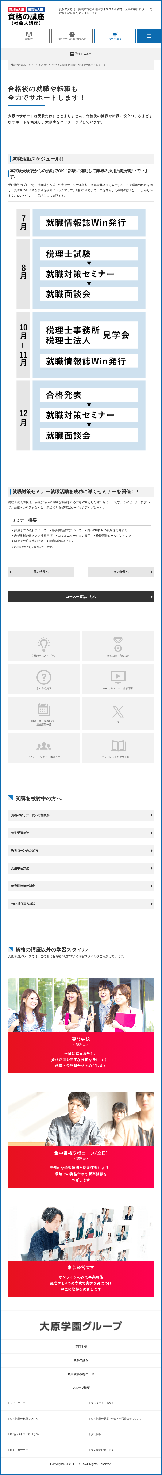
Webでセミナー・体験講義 (118, 688)
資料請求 (28, 36)
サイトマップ (17, 1403)
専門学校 (81, 1346)
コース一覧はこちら (81, 597)
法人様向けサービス (102, 1450)
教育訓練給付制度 (23, 886)
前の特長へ (41, 571)
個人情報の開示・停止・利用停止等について (116, 1418)
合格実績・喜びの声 (118, 655)
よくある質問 (43, 688)
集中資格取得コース (81, 1374)
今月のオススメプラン (44, 655)
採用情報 (96, 1434)
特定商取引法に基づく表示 (25, 1434)
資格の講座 (81, 1360)
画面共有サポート (20, 1449)
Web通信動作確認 (23, 904)
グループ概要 (81, 1388)
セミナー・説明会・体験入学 (72, 36)
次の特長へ (121, 571)
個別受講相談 (20, 832)
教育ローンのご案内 (24, 850)
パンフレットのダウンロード (118, 757)
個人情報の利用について (24, 1418)
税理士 (43, 64)
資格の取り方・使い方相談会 (30, 815)
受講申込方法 (20, 868)
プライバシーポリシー (103, 1403)
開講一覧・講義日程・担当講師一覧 (44, 722)
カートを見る (115, 36)
